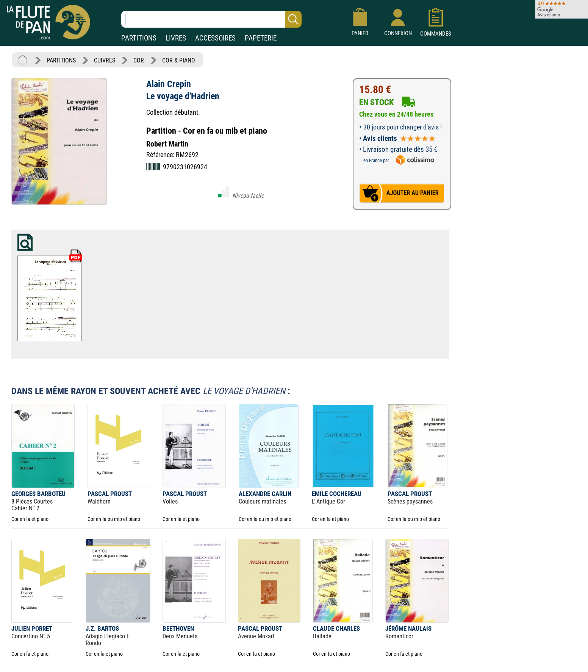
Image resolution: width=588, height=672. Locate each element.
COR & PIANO (178, 60)
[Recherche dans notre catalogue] (211, 19)
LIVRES (176, 38)
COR (138, 60)
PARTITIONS (138, 38)
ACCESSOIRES (215, 38)
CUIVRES (104, 60)
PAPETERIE (261, 38)
